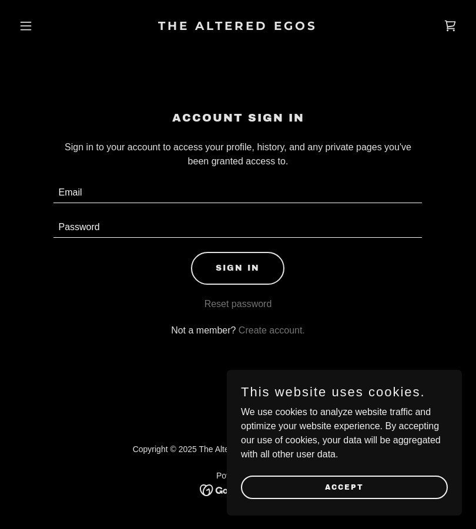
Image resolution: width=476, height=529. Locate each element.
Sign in (238, 268)
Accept (344, 487)
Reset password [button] (238, 304)
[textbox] (237, 193)
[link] (237, 27)
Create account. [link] (272, 330)
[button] (47, 26)
